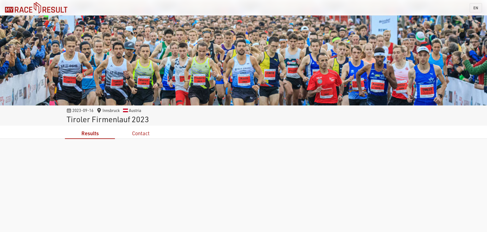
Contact (141, 133)
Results (90, 133)
